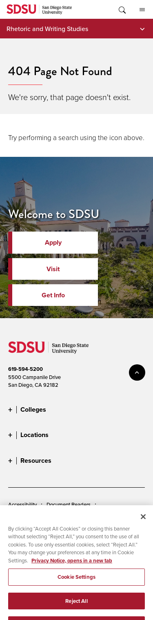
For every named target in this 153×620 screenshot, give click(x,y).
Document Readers (69, 504)
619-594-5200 (25, 369)
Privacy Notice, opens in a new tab (71, 567)
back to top (137, 372)
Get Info (53, 295)
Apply (53, 242)
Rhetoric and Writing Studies (47, 28)
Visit (53, 269)
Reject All (76, 607)
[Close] (143, 523)
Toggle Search (121, 9)
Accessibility (22, 504)
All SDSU (142, 9)
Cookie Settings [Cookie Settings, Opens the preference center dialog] (76, 583)
